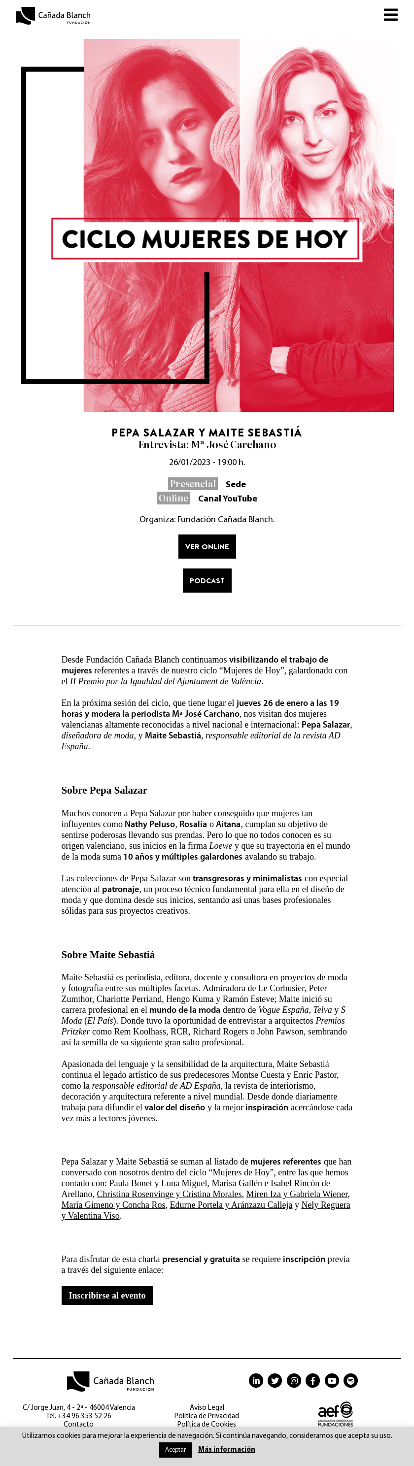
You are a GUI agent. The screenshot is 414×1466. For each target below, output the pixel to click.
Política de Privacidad (206, 1416)
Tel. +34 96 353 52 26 (78, 1416)
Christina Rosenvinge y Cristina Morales (169, 1194)
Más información (226, 1450)
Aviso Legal (207, 1408)
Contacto (79, 1425)
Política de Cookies (206, 1425)
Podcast (207, 580)
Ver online (207, 546)
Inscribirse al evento (107, 1295)
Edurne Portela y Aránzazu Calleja (231, 1205)
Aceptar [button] (175, 1450)
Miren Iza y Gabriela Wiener (296, 1194)
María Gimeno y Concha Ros (114, 1205)
